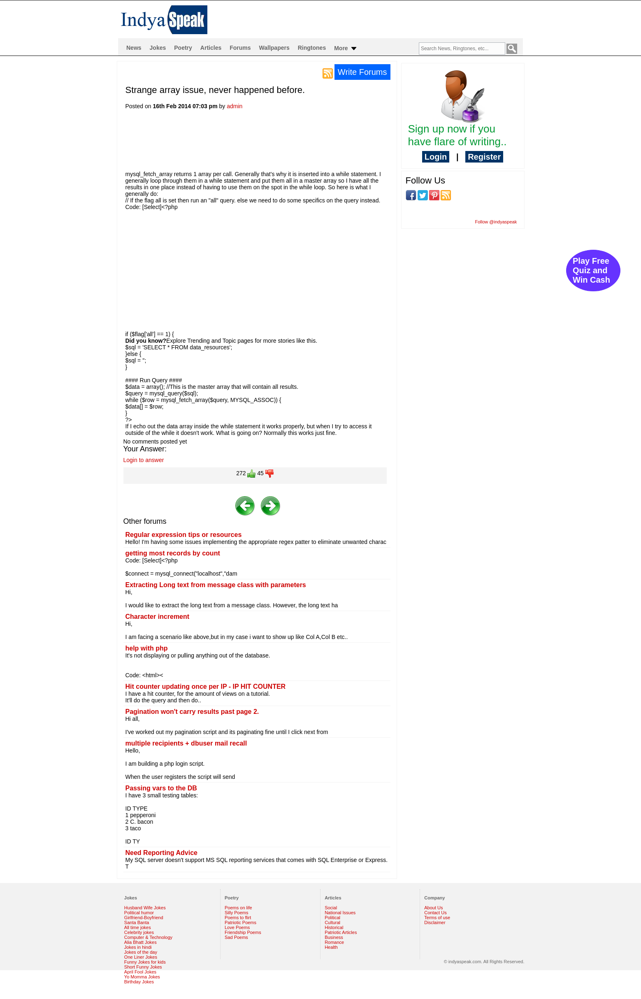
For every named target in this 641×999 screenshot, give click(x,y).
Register (484, 156)
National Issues (340, 912)
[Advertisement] (275, 142)
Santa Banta (136, 922)
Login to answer (143, 460)
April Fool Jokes (140, 971)
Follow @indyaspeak (496, 221)
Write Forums (362, 72)
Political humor (139, 912)
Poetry (183, 47)
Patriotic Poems (240, 922)
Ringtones (312, 47)
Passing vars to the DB (161, 788)
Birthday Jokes (139, 981)
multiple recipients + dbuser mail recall (186, 743)
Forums (240, 47)
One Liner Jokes (140, 957)
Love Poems (237, 927)
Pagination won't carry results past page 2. (192, 711)
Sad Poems (236, 937)
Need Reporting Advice (161, 852)
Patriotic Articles (341, 932)
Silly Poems (236, 912)
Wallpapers (274, 47)
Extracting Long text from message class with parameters (215, 584)
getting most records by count (172, 553)
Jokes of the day (140, 952)
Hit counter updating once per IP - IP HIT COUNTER (205, 686)
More (346, 48)
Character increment (157, 616)
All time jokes (137, 927)
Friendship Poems (243, 932)
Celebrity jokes (139, 932)
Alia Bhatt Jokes (140, 942)
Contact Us (435, 912)
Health (331, 947)
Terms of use (437, 917)
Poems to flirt (238, 917)
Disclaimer (434, 922)
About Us (433, 907)
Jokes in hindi (138, 947)
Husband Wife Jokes (145, 907)
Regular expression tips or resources (183, 534)
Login (436, 156)
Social (331, 907)
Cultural (332, 922)
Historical (334, 927)
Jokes (158, 47)
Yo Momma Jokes (142, 976)
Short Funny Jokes (143, 966)
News (134, 47)
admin (234, 106)
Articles (210, 47)
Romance (334, 942)
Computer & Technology (148, 937)
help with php (146, 648)
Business (334, 937)
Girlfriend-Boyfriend (143, 917)
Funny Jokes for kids (145, 962)
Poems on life (238, 907)
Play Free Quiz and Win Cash (591, 270)
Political (332, 917)
